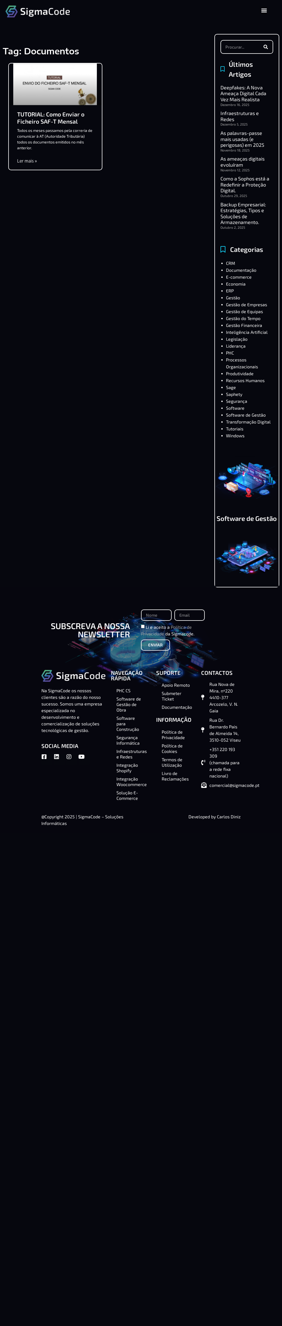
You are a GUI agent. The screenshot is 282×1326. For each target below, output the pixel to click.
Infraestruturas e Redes (239, 116)
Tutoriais (234, 428)
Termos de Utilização (172, 762)
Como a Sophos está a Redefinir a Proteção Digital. (244, 184)
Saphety (234, 394)
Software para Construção (127, 723)
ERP (230, 290)
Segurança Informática (128, 740)
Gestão (233, 297)
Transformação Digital (248, 421)
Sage (231, 387)
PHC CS (123, 690)
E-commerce (239, 276)
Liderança (236, 345)
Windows (235, 435)
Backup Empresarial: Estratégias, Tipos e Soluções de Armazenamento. (243, 213)
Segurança (236, 401)
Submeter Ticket (171, 696)
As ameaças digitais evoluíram (242, 162)
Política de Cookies (172, 748)
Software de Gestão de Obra (247, 521)
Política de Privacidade (173, 734)
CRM (230, 263)
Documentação (241, 270)
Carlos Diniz (229, 816)
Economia (236, 283)
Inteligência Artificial (247, 332)
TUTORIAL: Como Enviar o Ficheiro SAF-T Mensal (50, 117)
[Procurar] (266, 47)
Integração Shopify (127, 767)
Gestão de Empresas (246, 304)
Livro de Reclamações (175, 776)
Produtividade (240, 373)
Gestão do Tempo (243, 318)
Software (235, 408)
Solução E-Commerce (127, 795)
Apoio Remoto (176, 685)
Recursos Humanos (245, 380)
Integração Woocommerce (131, 781)
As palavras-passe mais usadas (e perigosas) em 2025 (242, 139)
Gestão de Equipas (244, 311)
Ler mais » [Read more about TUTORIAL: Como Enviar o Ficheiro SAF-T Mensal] (27, 161)
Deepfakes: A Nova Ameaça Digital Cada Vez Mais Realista (243, 93)
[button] (263, 10)
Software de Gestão (246, 414)
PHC (230, 352)
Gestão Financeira (244, 325)
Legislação (237, 339)
